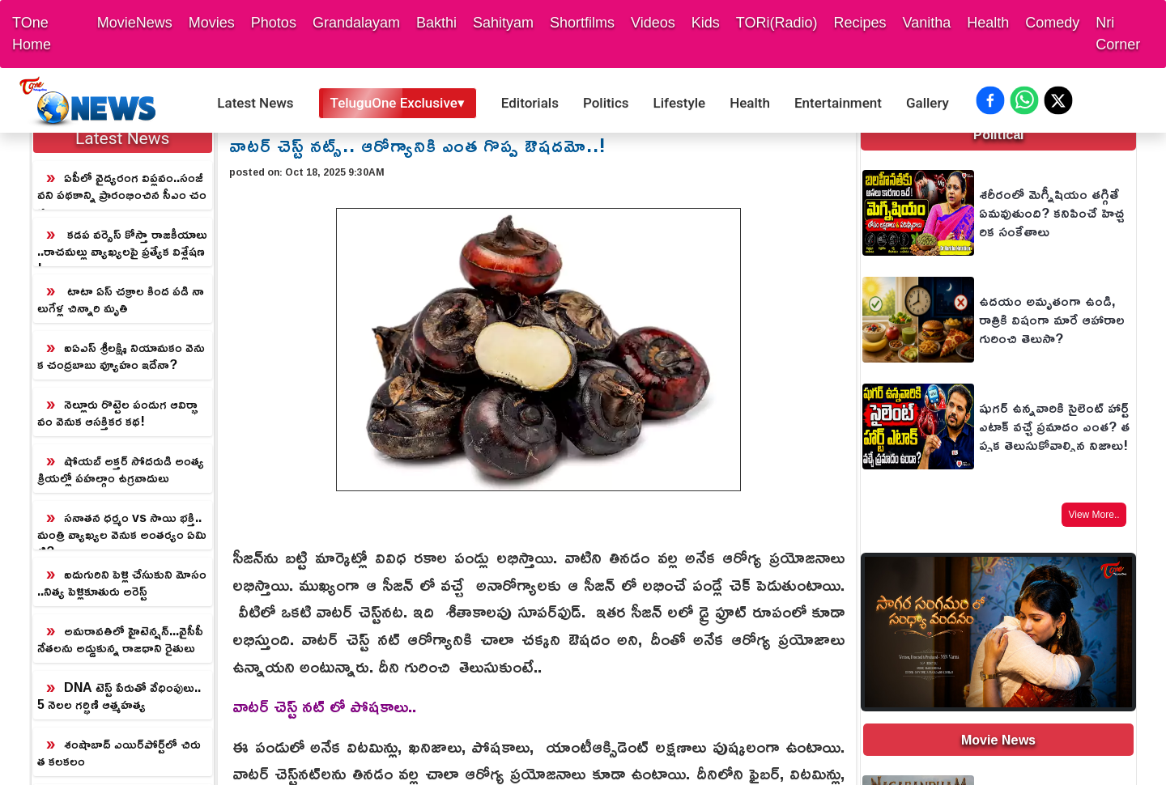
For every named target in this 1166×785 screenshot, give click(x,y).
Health (988, 23)
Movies (212, 23)
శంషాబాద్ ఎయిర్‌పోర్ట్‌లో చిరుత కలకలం (119, 752)
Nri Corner (1118, 34)
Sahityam (503, 23)
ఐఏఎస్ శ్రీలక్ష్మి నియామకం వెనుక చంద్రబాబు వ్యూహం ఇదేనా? (121, 355)
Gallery (927, 103)
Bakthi (436, 23)
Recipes (859, 23)
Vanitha (927, 23)
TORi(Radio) (777, 23)
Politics (606, 103)
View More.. (1093, 514)
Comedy (1052, 23)
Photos (273, 23)
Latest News (255, 103)
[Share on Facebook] (990, 100)
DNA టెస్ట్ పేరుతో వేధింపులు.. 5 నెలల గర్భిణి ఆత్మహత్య (119, 695)
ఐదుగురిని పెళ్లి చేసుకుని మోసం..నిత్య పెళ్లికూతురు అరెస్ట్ (121, 582)
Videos (653, 23)
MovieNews (134, 23)
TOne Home (31, 34)
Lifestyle (679, 103)
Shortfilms (582, 23)
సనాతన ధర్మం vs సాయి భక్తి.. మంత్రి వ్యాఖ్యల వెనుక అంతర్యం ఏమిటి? (121, 527)
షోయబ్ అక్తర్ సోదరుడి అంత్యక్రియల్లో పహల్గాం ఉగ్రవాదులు (120, 469)
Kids (706, 23)
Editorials (530, 103)
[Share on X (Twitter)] (1058, 100)
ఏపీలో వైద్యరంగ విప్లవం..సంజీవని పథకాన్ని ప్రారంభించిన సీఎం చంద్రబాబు (121, 187)
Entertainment (838, 103)
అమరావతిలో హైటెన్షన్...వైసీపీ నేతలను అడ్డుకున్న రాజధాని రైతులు (120, 639)
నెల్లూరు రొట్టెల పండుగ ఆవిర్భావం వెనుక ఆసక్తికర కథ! (117, 412)
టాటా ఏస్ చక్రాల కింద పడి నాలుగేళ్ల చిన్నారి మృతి (120, 299)
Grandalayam (356, 23)
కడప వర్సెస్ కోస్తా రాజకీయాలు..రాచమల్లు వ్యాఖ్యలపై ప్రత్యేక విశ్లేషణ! (122, 244)
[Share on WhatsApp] (1024, 100)
